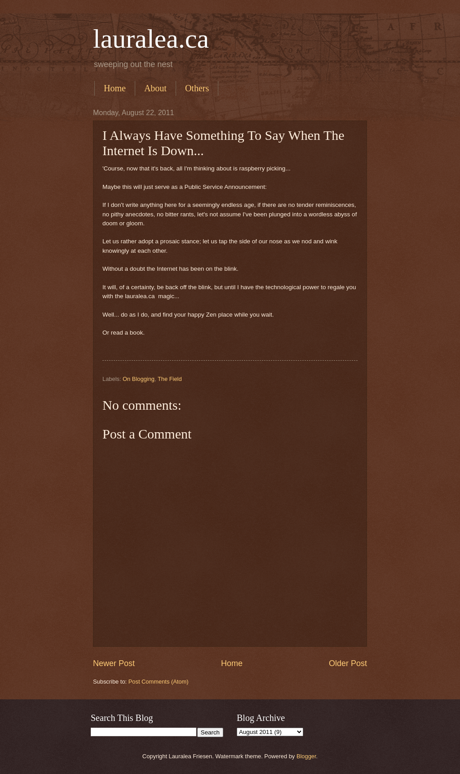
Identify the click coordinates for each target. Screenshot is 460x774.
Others (197, 88)
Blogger (306, 756)
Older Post (348, 663)
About (155, 88)
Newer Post (114, 663)
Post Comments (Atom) (158, 681)
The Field (170, 379)
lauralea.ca (151, 39)
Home (115, 88)
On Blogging (139, 379)
